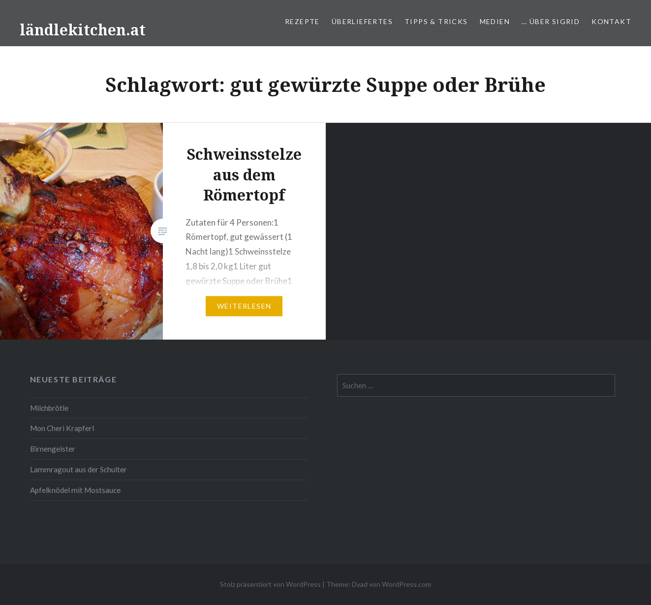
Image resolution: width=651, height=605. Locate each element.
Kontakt (611, 21)
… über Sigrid (551, 21)
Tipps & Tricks (436, 21)
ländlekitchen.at (83, 30)
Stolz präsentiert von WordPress (270, 584)
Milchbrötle (49, 407)
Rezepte (302, 21)
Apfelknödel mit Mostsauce (75, 490)
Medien (495, 21)
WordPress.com (406, 584)
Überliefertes (362, 21)
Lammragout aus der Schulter (78, 469)
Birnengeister (52, 448)
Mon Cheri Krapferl (62, 428)
